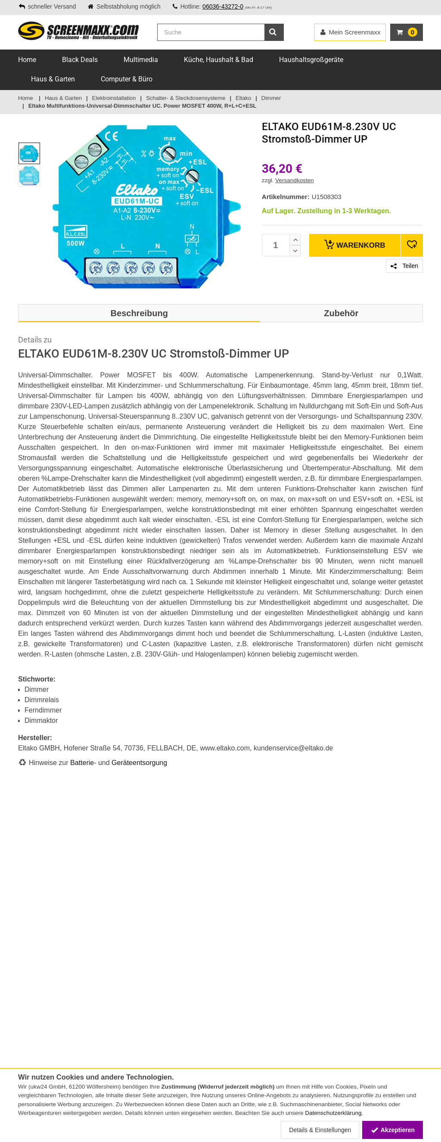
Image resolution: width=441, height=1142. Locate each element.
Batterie (82, 762)
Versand (29, 927)
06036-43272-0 (222, 6)
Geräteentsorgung (139, 762)
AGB (24, 1013)
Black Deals (80, 60)
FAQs (25, 936)
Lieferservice (35, 945)
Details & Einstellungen (320, 1129)
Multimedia (141, 60)
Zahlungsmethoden (44, 918)
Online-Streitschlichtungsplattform (64, 963)
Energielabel (104, 1040)
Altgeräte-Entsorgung (117, 1049)
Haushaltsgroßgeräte (311, 60)
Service (27, 909)
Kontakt (29, 900)
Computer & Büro (126, 79)
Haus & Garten (53, 79)
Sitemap (29, 954)
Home (27, 60)
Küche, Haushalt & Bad (218, 60)
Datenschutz (35, 1040)
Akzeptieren (392, 1130)
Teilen (404, 265)
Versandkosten (294, 180)
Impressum (33, 1022)
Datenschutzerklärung (333, 1113)
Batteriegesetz (107, 1013)
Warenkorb (354, 244)
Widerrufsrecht (38, 1031)
